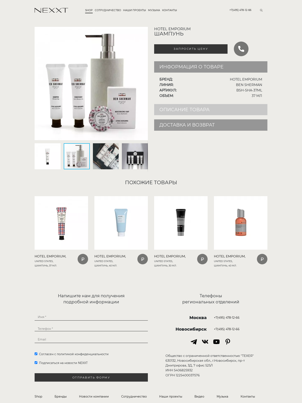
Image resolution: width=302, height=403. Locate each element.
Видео (199, 396)
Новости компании (94, 396)
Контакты (169, 10)
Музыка (154, 10)
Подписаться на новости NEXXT (61, 363)
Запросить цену (191, 48)
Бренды (61, 396)
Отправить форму (91, 377)
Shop (89, 10)
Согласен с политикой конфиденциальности (72, 354)
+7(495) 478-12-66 (240, 10)
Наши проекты (134, 10)
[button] (144, 30)
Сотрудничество (108, 10)
